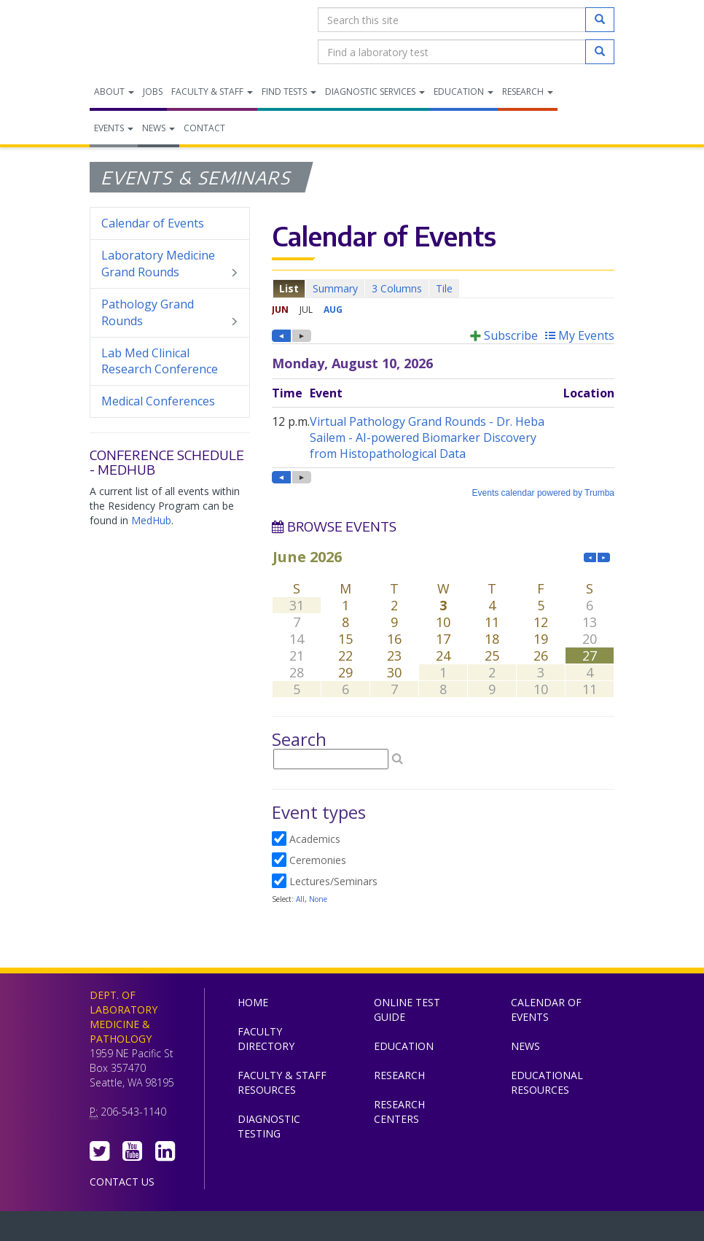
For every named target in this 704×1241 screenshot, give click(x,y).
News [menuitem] (158, 128)
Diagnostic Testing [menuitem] (269, 1126)
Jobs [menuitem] (153, 91)
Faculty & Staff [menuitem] (212, 91)
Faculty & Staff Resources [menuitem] (282, 1082)
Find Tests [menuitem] (289, 91)
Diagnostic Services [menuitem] (375, 91)
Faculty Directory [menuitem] (266, 1038)
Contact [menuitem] (204, 128)
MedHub (151, 520)
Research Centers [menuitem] (399, 1111)
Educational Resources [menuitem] (547, 1082)
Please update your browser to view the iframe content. (443, 288)
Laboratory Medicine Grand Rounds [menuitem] (169, 264)
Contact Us (122, 1182)
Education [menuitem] (463, 91)
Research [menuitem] (527, 91)
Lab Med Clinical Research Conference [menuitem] (159, 361)
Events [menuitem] (113, 128)
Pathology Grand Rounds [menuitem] (169, 313)
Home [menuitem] (253, 1002)
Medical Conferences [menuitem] (158, 401)
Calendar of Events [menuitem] (152, 223)
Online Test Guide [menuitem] (407, 1009)
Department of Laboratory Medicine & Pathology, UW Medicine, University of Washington (164, 35)
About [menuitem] (114, 91)
